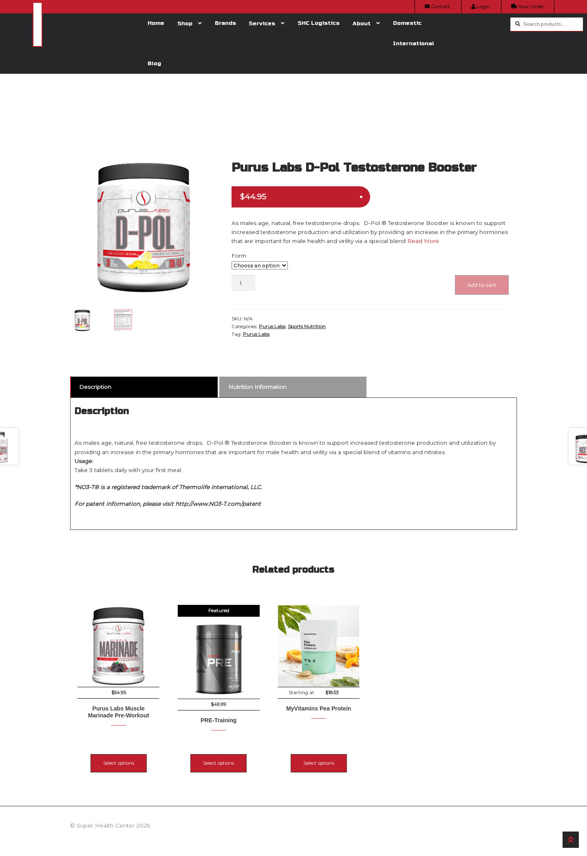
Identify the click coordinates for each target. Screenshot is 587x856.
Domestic (407, 23)
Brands (225, 23)
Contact (437, 6)
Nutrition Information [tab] (257, 387)
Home (156, 23)
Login (480, 6)
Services (262, 23)
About (362, 23)
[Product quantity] (243, 283)
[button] (206, 161)
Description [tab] (95, 387)
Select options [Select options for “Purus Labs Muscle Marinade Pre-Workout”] (118, 755)
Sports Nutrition (307, 326)
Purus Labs (272, 326)
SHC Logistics (319, 23)
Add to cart (482, 285)
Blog (154, 63)
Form (239, 255)
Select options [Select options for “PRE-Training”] (235, 755)
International (413, 43)
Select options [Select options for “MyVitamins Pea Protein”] (351, 755)
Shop (184, 23)
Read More (422, 241)
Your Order (527, 6)
